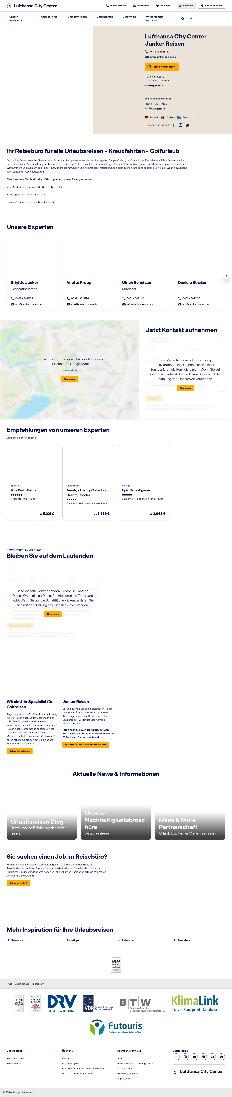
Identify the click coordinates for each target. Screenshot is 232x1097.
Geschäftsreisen (77, 16)
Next (226, 276)
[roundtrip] (187, 125)
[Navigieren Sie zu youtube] (194, 1056)
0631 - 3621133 (191, 298)
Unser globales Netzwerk (155, 18)
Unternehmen (105, 16)
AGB (9, 983)
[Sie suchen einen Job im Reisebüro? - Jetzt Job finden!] (18, 883)
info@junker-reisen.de (163, 57)
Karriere (66, 1058)
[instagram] (181, 125)
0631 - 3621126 (135, 298)
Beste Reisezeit (15, 1058)
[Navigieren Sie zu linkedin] (203, 1056)
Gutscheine (129, 16)
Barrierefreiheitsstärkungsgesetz (135, 1063)
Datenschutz (22, 983)
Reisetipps (73, 940)
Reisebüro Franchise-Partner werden (83, 1068)
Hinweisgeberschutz (129, 1073)
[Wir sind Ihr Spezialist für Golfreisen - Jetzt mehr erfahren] (20, 751)
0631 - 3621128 (80, 298)
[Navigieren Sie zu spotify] (212, 1056)
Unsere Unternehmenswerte (78, 1073)
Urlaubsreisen (49, 16)
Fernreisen (183, 940)
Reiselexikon (14, 1063)
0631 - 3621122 (24, 298)
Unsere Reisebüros (16, 18)
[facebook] (174, 125)
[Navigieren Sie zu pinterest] (221, 1056)
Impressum (38, 983)
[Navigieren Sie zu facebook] (176, 1056)
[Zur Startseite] (33, 6)
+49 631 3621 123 (160, 51)
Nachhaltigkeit (70, 1063)
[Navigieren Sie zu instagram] (185, 1056)
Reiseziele (17, 940)
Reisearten (128, 940)
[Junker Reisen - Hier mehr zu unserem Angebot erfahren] (85, 745)
